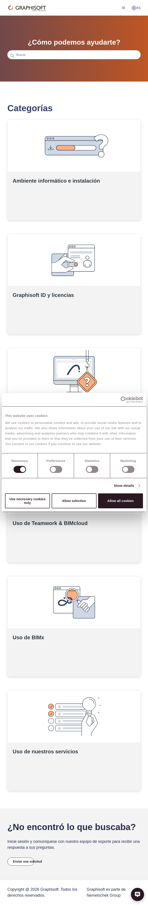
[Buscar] (74, 54)
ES (136, 7)
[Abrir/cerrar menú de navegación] (123, 7)
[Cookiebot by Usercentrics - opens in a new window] (124, 399)
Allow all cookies (120, 501)
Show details (124, 485)
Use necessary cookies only (27, 501)
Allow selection (74, 501)
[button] (137, 894)
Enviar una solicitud (23, 861)
